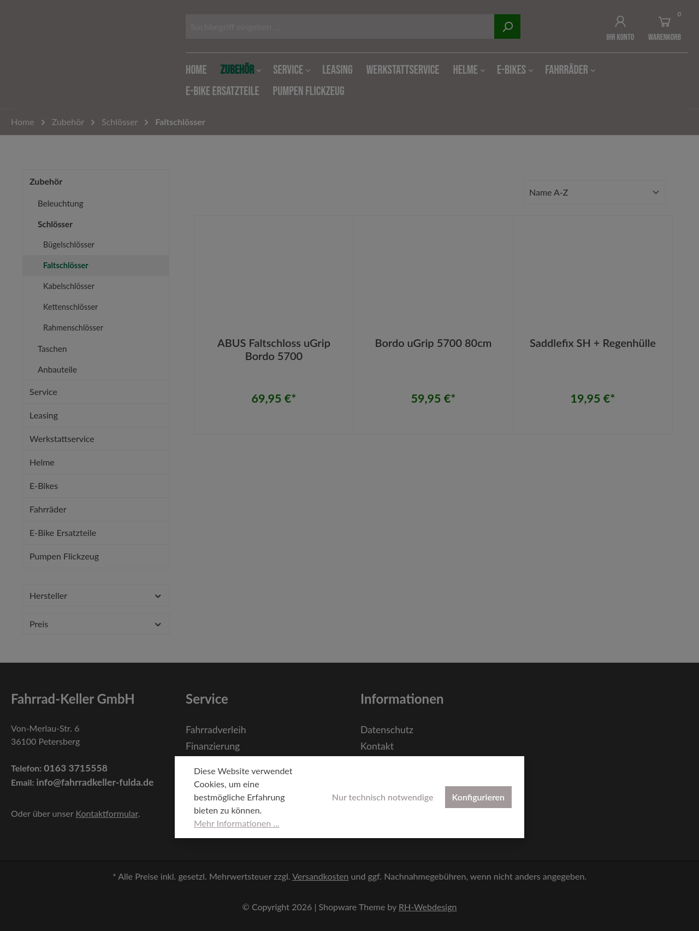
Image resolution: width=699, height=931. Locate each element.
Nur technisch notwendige (383, 797)
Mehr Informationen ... (237, 823)
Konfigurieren (478, 797)
